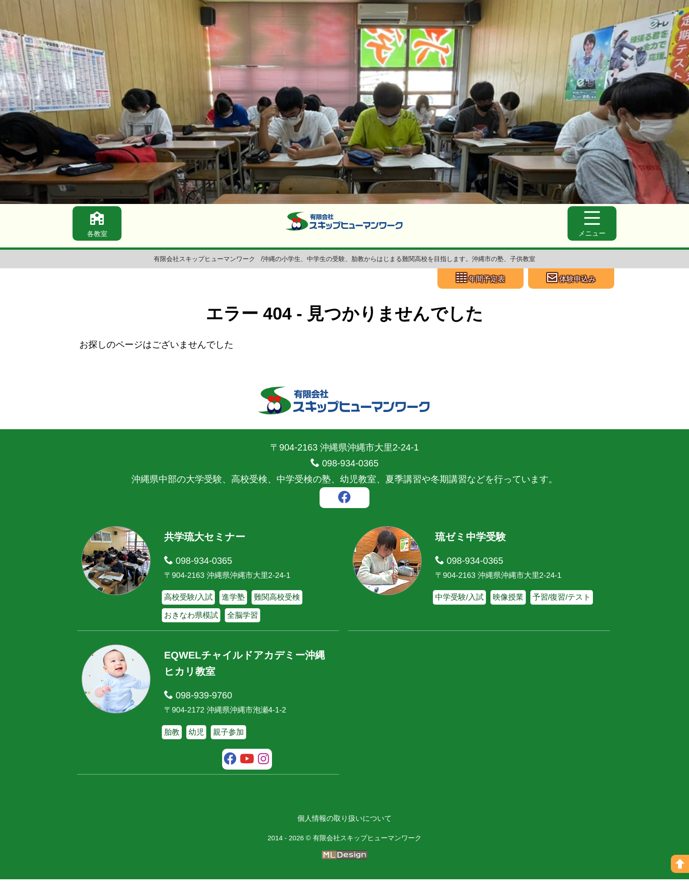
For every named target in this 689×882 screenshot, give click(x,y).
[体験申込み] (571, 279)
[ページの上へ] (680, 864)
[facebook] (344, 501)
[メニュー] (590, 225)
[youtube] (247, 762)
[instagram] (263, 762)
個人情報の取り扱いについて (344, 821)
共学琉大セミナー (208, 539)
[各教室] (99, 225)
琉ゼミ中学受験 (473, 539)
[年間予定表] (480, 279)
